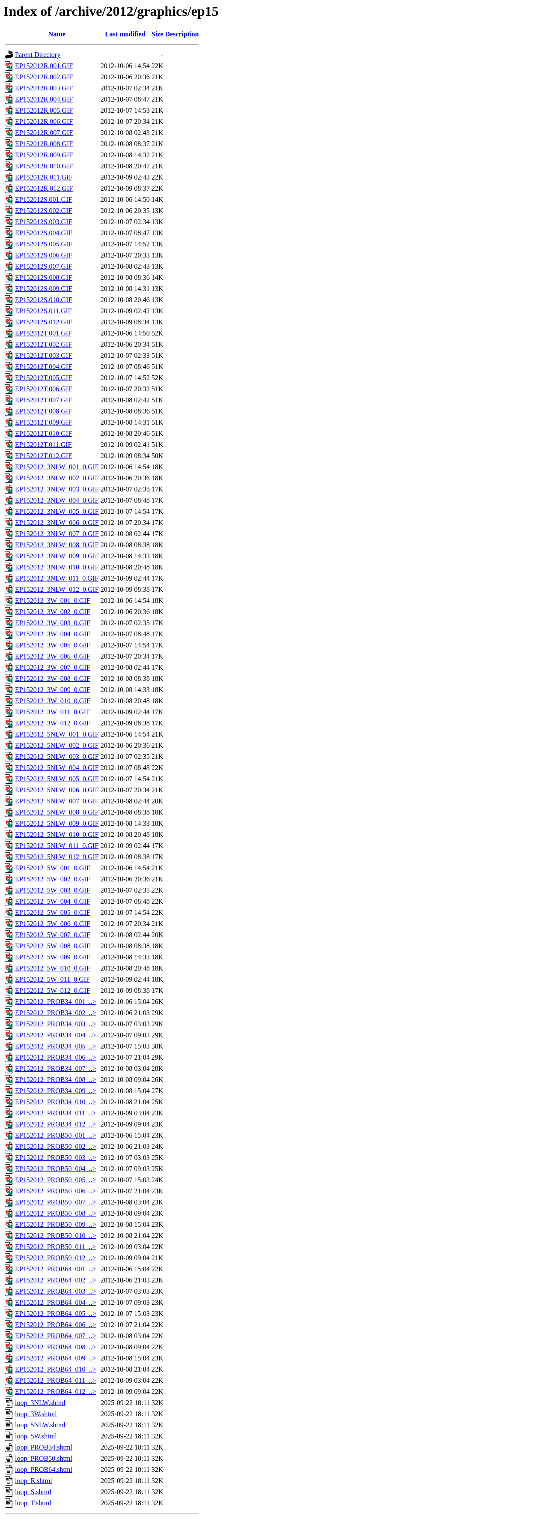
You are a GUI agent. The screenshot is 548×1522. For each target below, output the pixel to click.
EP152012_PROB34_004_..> (55, 1035)
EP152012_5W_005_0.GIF (52, 912)
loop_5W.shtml (36, 1436)
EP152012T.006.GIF (43, 388)
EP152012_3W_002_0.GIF (52, 611)
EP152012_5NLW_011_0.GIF (56, 845)
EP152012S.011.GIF (43, 311)
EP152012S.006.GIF (43, 255)
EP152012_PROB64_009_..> (55, 1358)
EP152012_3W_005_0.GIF (52, 645)
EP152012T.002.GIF (43, 344)
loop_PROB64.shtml (43, 1469)
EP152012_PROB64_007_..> (55, 1335)
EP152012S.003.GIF (43, 221)
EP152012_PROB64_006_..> (55, 1324)
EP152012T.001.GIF (43, 333)
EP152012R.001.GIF (44, 65)
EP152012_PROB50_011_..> (55, 1246)
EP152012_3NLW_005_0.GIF (57, 511)
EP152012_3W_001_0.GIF (52, 600)
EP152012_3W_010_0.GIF (52, 700)
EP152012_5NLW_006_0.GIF (57, 790)
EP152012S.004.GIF (43, 233)
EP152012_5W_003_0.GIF (52, 890)
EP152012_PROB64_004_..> (55, 1302)
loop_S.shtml (33, 1491)
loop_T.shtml (33, 1503)
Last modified (125, 34)
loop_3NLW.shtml (40, 1402)
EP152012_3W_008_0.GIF (52, 678)
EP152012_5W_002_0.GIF (52, 879)
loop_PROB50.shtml (43, 1458)
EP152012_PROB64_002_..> (55, 1280)
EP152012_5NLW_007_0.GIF (57, 801)
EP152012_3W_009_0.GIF (52, 689)
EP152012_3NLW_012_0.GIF (57, 589)
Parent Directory (37, 54)
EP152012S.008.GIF (43, 277)
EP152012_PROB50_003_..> (55, 1157)
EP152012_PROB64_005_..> (55, 1313)
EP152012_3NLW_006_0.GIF (57, 522)
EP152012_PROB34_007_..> (55, 1068)
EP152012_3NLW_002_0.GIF (57, 478)
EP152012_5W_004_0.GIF (52, 901)
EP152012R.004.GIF (44, 99)
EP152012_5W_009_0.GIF (52, 957)
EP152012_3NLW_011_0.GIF (56, 578)
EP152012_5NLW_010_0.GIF (57, 834)
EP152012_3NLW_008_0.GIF (57, 544)
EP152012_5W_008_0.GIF (52, 946)
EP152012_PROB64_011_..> (55, 1380)
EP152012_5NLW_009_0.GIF (57, 823)
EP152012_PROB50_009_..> (55, 1224)
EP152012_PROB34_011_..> (55, 1113)
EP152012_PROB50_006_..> (55, 1191)
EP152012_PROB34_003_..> (55, 1024)
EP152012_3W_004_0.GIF (52, 634)
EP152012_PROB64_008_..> (55, 1347)
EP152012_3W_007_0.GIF (52, 667)
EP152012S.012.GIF (43, 322)
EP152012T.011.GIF (43, 444)
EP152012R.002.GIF (44, 77)
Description (182, 34)
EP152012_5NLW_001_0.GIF (57, 734)
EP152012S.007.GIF (43, 266)
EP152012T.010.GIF (43, 433)
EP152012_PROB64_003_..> (55, 1291)
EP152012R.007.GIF (44, 132)
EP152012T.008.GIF (43, 411)
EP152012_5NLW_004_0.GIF (57, 767)
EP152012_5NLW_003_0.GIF (57, 756)
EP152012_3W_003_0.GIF (52, 622)
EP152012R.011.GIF (44, 177)
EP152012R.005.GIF (44, 110)
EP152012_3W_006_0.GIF (52, 656)
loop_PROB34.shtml (43, 1447)
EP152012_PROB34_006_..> (55, 1057)
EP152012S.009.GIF (43, 288)
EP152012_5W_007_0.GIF (52, 934)
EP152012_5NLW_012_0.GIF (57, 856)
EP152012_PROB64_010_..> (55, 1369)
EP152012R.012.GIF (44, 188)
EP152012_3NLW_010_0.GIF (57, 567)
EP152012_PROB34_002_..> (55, 1012)
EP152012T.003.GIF (43, 355)
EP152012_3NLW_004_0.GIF (57, 500)
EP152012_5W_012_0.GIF (52, 990)
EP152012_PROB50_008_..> (55, 1213)
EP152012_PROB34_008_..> (55, 1079)
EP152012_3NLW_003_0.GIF (57, 489)
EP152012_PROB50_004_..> (55, 1168)
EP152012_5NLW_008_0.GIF (57, 812)
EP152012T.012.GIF (43, 455)
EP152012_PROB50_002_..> (55, 1146)
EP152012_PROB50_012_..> (55, 1257)
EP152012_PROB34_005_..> (55, 1046)
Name (57, 34)
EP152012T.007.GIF (43, 400)
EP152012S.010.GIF (43, 299)
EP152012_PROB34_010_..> (55, 1102)
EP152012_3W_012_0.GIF (52, 723)
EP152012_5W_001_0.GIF (52, 868)
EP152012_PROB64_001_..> (55, 1269)
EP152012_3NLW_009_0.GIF (57, 556)
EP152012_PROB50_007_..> (55, 1202)
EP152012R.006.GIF (44, 121)
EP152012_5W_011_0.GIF (52, 979)
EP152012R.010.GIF (44, 166)
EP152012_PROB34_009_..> (55, 1090)
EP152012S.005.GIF (43, 244)
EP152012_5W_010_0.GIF (52, 968)
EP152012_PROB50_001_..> (55, 1135)
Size (158, 34)
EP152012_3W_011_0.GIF (52, 712)
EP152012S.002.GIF (43, 210)
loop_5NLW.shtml (40, 1425)
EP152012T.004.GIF (43, 366)
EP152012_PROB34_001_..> (55, 1001)
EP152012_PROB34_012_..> (55, 1124)
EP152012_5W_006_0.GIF (52, 923)
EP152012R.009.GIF (44, 155)
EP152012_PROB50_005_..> (55, 1179)
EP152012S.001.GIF (43, 199)
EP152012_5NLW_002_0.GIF (57, 745)
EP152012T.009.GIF (43, 422)
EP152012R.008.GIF (44, 143)
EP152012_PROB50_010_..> (55, 1235)
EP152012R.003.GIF (44, 88)
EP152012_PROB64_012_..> (55, 1391)
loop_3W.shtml (36, 1413)
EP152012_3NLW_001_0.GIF (57, 466)
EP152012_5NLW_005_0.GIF (57, 778)
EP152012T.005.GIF (43, 377)
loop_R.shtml (33, 1480)
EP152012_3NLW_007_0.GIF (57, 533)
